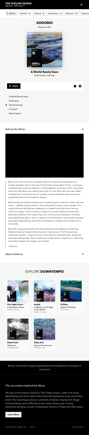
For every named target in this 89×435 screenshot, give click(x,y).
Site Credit (78, 427)
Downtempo (40, 75)
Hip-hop (51, 75)
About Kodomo (14, 254)
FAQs (32, 427)
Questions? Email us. (16, 427)
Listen (13, 85)
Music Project (19, 4)
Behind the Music (15, 129)
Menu (81, 4)
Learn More (13, 414)
